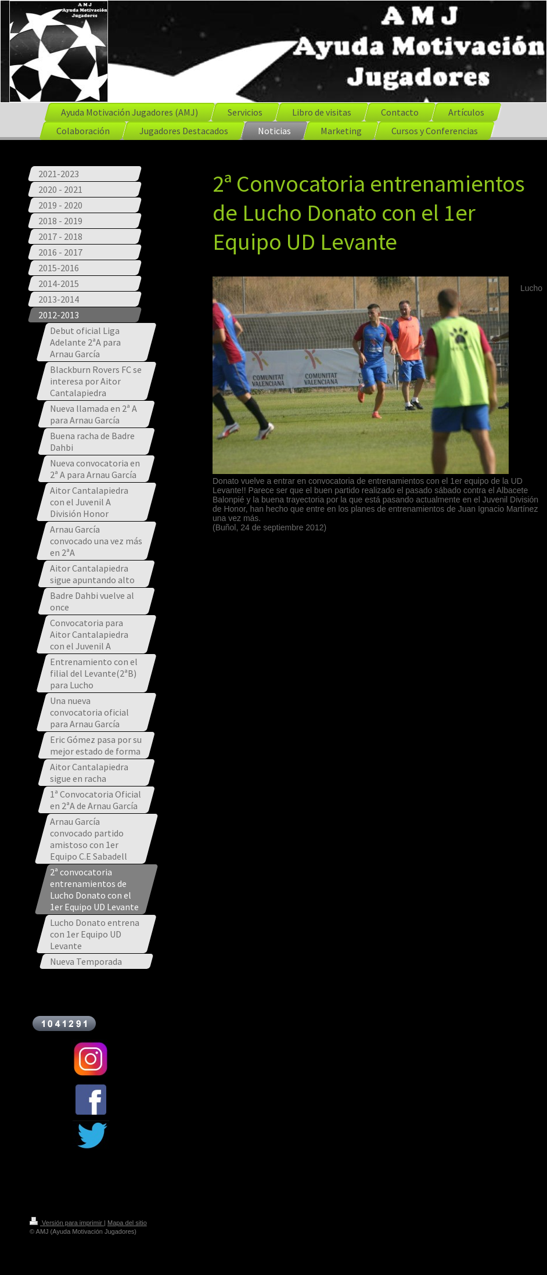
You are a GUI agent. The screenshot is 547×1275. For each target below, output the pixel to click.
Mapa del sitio (127, 1222)
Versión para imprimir (67, 1222)
